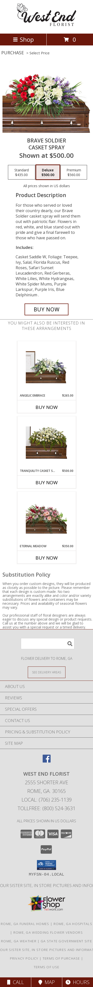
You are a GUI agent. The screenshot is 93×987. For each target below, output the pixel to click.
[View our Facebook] (47, 761)
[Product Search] (47, 643)
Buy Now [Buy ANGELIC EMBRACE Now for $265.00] (46, 407)
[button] (46, 865)
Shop (23, 39)
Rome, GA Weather (18, 941)
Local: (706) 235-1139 (47, 799)
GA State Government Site (66, 941)
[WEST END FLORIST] (46, 26)
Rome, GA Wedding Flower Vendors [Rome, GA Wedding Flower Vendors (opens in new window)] (48, 932)
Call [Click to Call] (15, 982)
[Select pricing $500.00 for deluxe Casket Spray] (48, 172)
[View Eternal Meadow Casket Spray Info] (46, 518)
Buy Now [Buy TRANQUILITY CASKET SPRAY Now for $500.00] (46, 482)
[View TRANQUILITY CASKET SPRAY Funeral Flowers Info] (46, 442)
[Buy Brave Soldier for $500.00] (47, 309)
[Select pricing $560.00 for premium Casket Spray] (74, 172)
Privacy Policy (24, 958)
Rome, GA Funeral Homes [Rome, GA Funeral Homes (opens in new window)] (25, 924)
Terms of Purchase (61, 958)
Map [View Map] (46, 982)
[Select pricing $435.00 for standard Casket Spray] (21, 172)
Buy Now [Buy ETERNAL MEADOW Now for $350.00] (46, 558)
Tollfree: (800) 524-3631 (46, 808)
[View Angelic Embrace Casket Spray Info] (46, 367)
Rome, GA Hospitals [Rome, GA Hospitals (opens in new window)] (73, 924)
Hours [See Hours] (77, 982)
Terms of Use (47, 967)
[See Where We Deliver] (46, 672)
